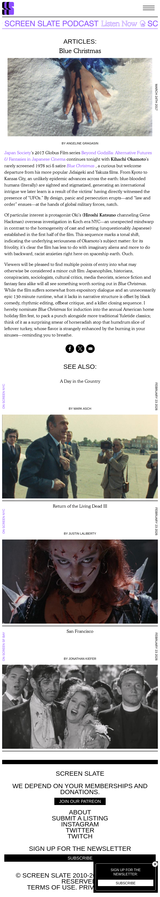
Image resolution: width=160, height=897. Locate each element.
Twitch (80, 836)
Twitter (80, 830)
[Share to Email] (90, 348)
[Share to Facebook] (70, 348)
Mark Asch (82, 408)
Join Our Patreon (80, 801)
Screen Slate (80, 774)
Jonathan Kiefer (82, 658)
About (80, 812)
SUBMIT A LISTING (80, 818)
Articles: (80, 41)
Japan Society (17, 152)
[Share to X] (80, 348)
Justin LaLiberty (82, 533)
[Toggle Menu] (149, 8)
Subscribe (126, 883)
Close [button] (155, 864)
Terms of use (51, 887)
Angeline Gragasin (82, 143)
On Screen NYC (3, 396)
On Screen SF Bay (3, 646)
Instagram (80, 824)
